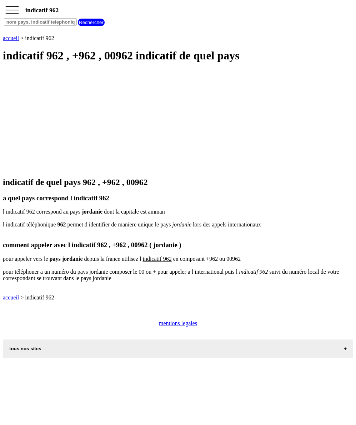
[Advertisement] (178, 120)
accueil (11, 38)
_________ (12, 8)
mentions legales (178, 323)
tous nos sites (25, 348)
